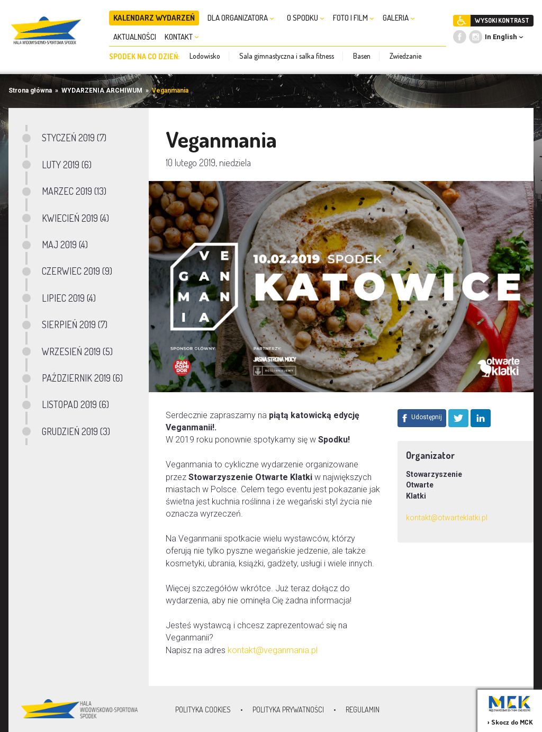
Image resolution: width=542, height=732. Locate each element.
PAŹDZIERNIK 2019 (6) (82, 378)
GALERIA (399, 18)
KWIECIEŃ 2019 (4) (75, 218)
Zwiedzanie (405, 55)
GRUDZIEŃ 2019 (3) (76, 431)
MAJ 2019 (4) (65, 244)
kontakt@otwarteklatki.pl (446, 517)
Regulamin (363, 709)
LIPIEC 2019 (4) (69, 298)
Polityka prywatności (288, 709)
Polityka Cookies (203, 709)
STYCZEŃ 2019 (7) (74, 137)
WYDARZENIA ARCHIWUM (101, 90)
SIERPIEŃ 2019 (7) (74, 324)
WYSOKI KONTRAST (502, 20)
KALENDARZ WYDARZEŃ (154, 18)
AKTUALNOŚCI (134, 37)
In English (501, 37)
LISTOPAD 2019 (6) (75, 404)
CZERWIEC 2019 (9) (77, 271)
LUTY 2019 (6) (67, 164)
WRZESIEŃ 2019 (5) (77, 351)
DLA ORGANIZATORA (240, 18)
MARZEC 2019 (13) (74, 191)
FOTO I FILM (353, 18)
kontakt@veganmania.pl (273, 650)
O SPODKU (305, 18)
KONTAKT (182, 37)
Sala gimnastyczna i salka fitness (286, 55)
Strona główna (30, 90)
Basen (362, 55)
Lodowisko (204, 55)
